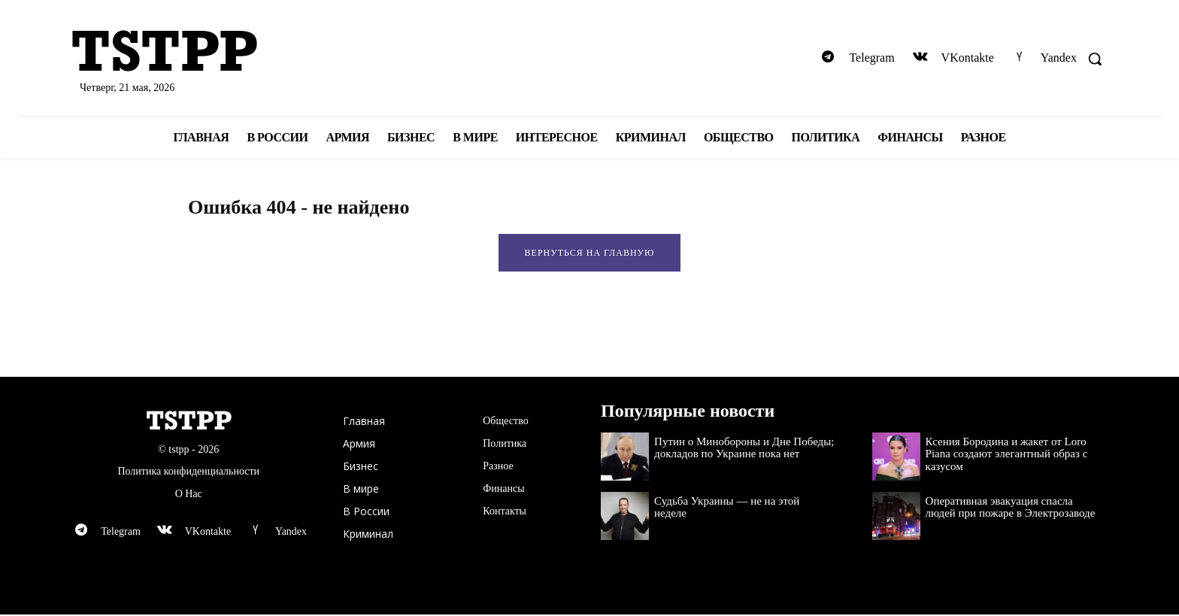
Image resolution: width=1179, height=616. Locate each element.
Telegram (871, 57)
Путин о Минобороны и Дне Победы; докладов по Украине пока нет (744, 449)
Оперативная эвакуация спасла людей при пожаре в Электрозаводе (1011, 508)
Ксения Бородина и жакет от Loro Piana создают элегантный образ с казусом (1007, 455)
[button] (1095, 59)
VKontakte (967, 57)
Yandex (1059, 57)
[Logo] (235, 53)
